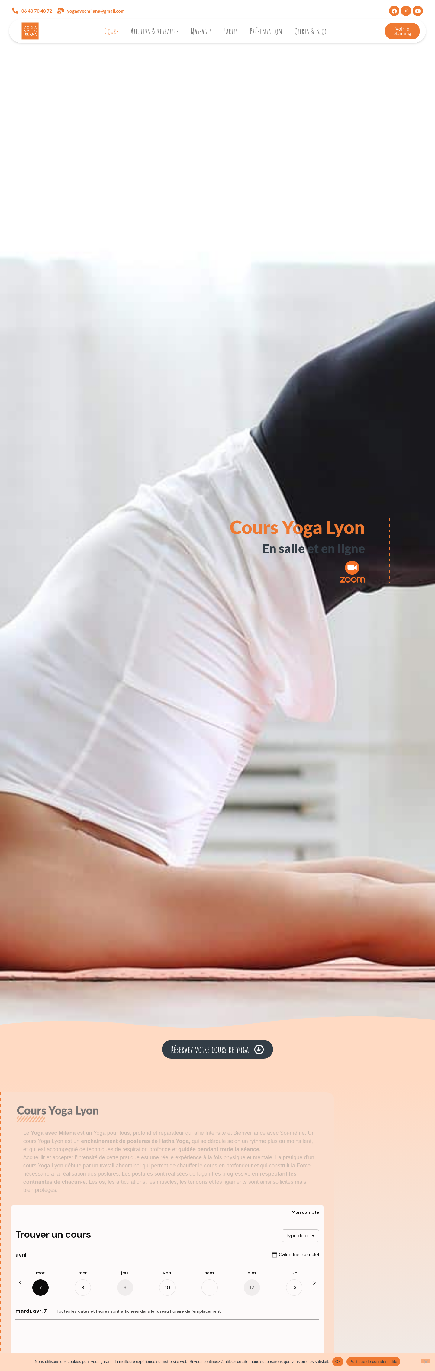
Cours (111, 31)
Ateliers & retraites (154, 31)
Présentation (266, 31)
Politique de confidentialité (373, 1361)
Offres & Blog (311, 31)
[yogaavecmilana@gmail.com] (61, 11)
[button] (217, 1049)
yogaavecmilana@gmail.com (96, 11)
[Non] (425, 1361)
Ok (337, 1361)
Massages (201, 31)
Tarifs (231, 31)
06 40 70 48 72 (36, 11)
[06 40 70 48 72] (15, 11)
